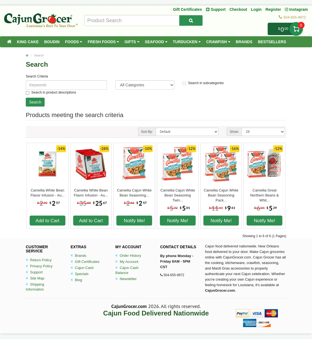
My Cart (296, 29)
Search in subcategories (203, 83)
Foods (73, 42)
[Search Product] (191, 20)
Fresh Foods (103, 42)
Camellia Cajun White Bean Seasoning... (134, 192)
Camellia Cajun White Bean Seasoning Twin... (177, 193)
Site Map (35, 278)
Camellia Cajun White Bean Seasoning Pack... (221, 193)
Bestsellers (272, 42)
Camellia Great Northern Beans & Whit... (264, 193)
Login (256, 9)
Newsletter (126, 279)
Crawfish (218, 42)
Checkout (238, 9)
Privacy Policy (39, 266)
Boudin (52, 42)
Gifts (131, 42)
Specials (80, 274)
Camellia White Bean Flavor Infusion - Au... (47, 192)
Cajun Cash (82, 268)
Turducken (187, 42)
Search (39, 55)
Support (34, 272)
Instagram (296, 9)
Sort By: (147, 132)
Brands (244, 42)
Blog (76, 280)
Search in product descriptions (51, 92)
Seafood (156, 42)
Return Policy (39, 260)
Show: (234, 132)
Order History (128, 255)
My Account (126, 262)
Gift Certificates (187, 9)
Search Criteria (37, 76)
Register (273, 9)
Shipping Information (35, 286)
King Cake (28, 42)
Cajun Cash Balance (127, 270)
